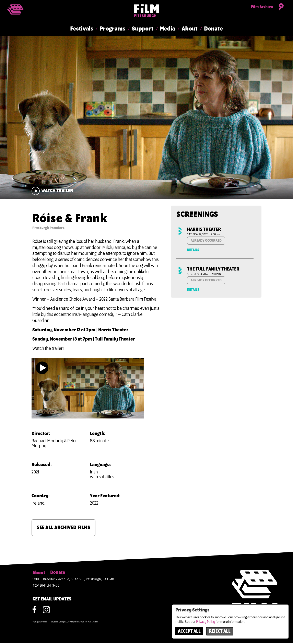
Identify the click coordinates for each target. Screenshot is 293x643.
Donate (213, 29)
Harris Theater (204, 229)
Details (193, 250)
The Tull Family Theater (213, 269)
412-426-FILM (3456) (47, 585)
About (190, 29)
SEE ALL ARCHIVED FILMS (63, 527)
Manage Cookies (40, 622)
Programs (112, 29)
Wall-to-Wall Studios (89, 622)
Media (167, 29)
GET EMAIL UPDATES (52, 599)
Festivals (81, 29)
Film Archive (262, 7)
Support (142, 29)
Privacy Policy (205, 622)
